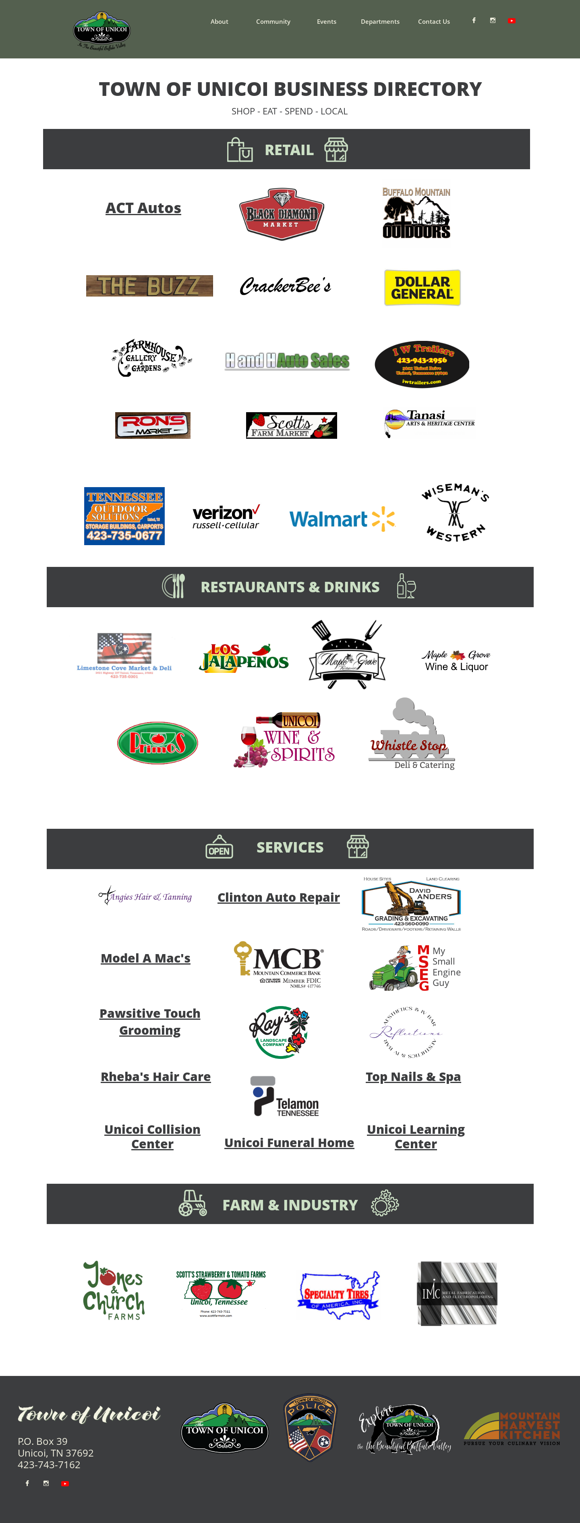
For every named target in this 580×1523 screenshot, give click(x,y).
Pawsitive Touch (150, 1013)
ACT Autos (143, 208)
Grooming (149, 1030)
